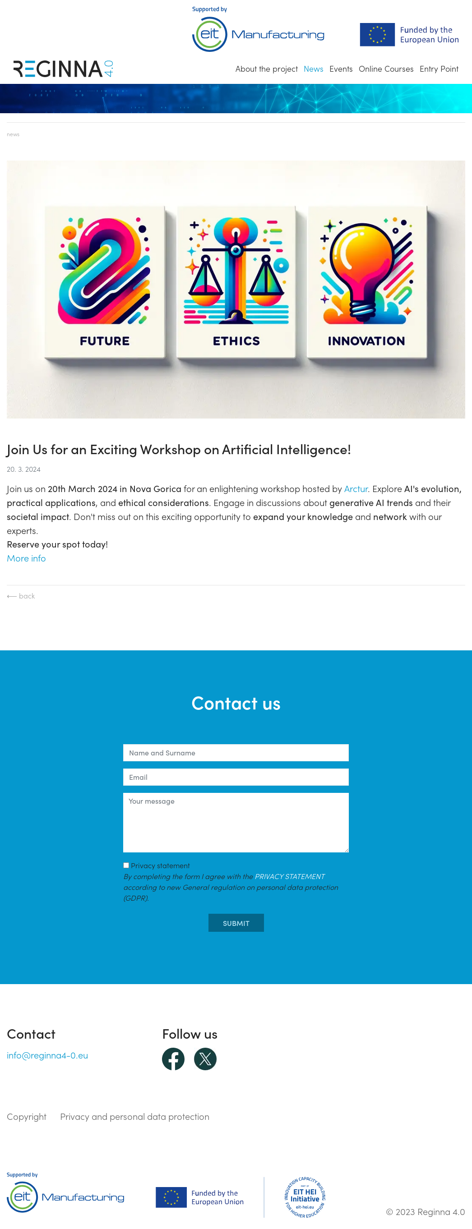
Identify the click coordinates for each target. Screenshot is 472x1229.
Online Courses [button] (386, 68)
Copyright (26, 1115)
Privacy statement (230, 881)
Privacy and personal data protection (134, 1115)
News (314, 68)
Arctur (356, 488)
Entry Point (439, 68)
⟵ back (21, 595)
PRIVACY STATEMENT (289, 876)
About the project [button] (267, 68)
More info (26, 557)
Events (341, 68)
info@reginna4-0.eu (47, 1054)
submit (236, 923)
